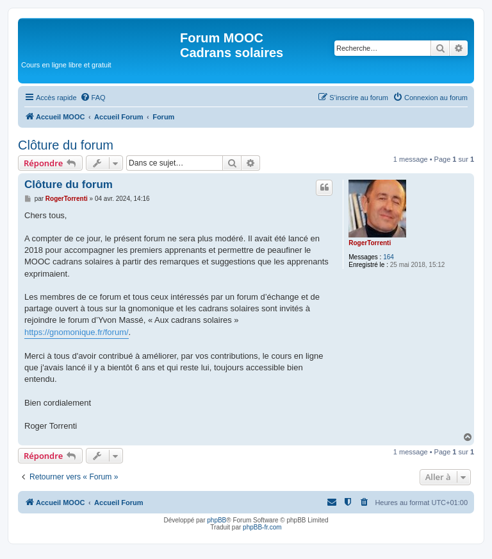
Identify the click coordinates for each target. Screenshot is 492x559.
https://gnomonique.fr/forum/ (76, 332)
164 (388, 257)
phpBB (216, 520)
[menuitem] (93, 97)
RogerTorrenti (369, 242)
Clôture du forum (65, 145)
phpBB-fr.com (262, 527)
